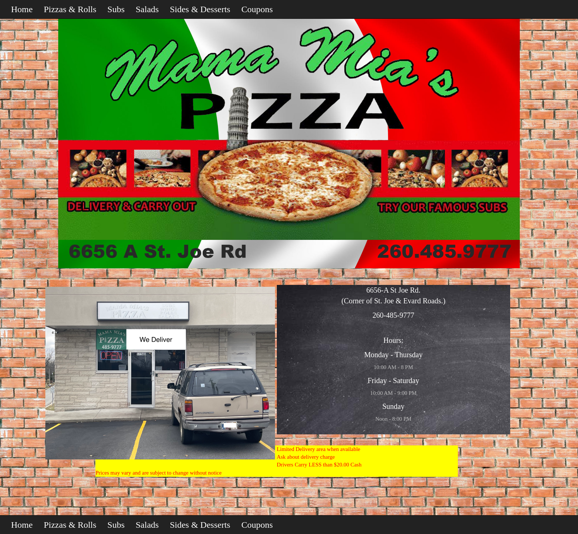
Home (22, 9)
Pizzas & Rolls (70, 9)
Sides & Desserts (200, 9)
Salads (147, 9)
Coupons (257, 9)
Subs (116, 9)
